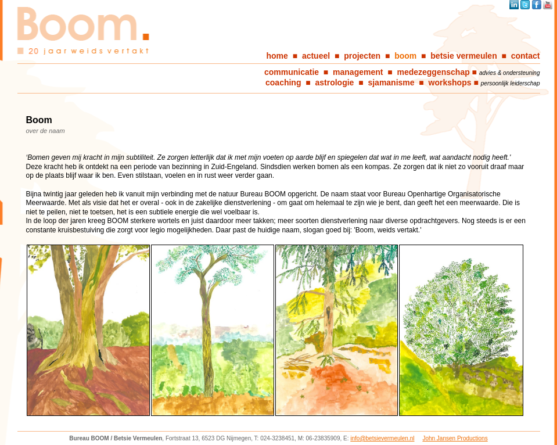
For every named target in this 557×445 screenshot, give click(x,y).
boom (405, 55)
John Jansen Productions (454, 438)
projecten (362, 55)
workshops (450, 82)
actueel (316, 55)
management (358, 72)
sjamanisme (391, 82)
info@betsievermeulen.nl (382, 438)
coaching (283, 82)
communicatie (291, 72)
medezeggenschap (433, 72)
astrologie (334, 82)
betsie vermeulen (463, 55)
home (277, 55)
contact (525, 55)
